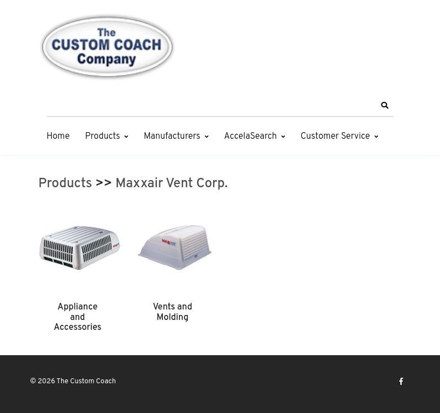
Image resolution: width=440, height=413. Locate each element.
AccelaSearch (250, 136)
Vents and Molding (172, 312)
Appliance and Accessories (77, 317)
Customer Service (335, 136)
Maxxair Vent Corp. (172, 184)
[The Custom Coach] (107, 47)
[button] (385, 106)
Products (102, 136)
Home (58, 136)
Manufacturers (172, 136)
